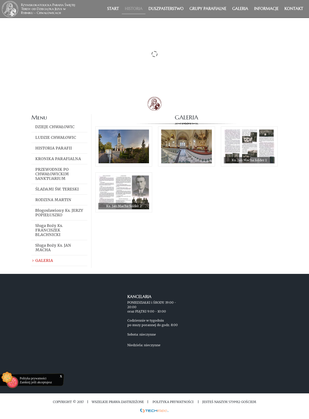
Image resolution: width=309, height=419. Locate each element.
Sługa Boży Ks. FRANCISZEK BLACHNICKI (49, 230)
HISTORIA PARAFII (53, 148)
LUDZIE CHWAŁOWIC (55, 137)
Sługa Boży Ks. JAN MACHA (53, 247)
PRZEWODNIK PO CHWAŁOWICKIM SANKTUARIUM (52, 174)
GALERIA (44, 260)
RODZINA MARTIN (53, 199)
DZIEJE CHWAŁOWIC (54, 126)
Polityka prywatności (33, 378)
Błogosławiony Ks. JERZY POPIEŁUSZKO (59, 212)
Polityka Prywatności (173, 402)
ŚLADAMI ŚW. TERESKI (57, 189)
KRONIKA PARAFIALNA (58, 158)
